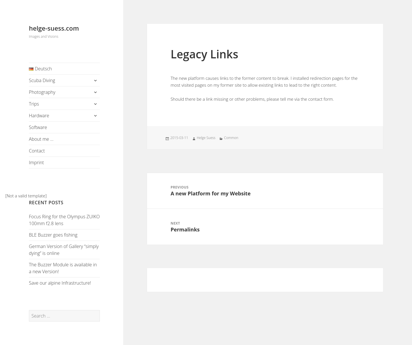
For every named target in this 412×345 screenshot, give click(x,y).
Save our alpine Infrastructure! (60, 283)
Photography (42, 92)
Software (38, 127)
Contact (37, 151)
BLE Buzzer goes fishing (53, 235)
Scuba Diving (42, 80)
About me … (41, 139)
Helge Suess (206, 137)
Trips (34, 104)
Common (231, 137)
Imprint (36, 162)
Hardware (39, 115)
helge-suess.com (54, 28)
